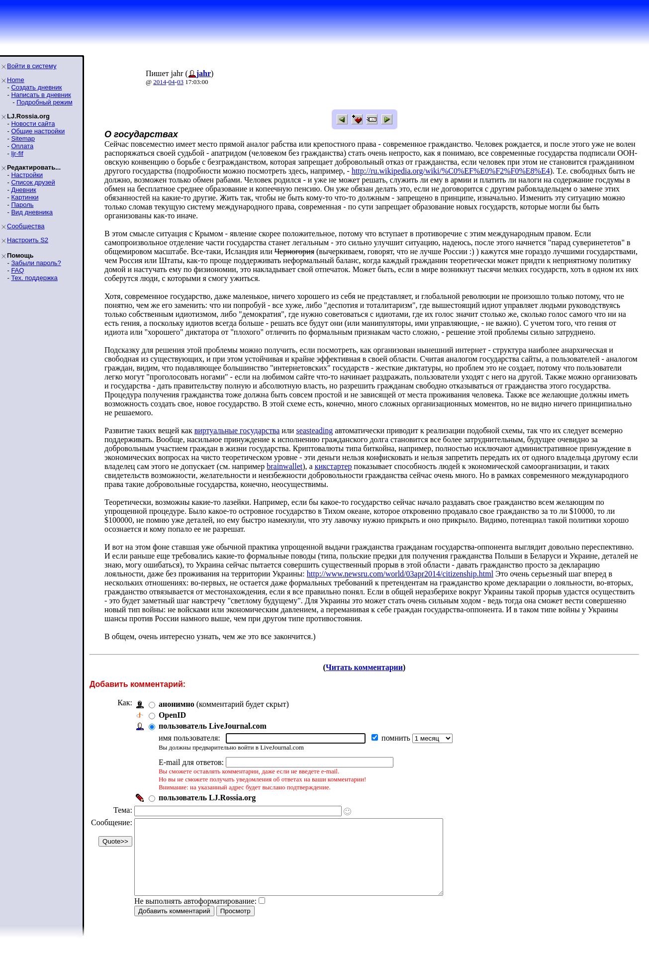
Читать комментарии (364, 667)
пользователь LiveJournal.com (213, 726)
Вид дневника (32, 212)
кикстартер (333, 466)
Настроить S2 (27, 240)
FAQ (17, 270)
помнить (396, 738)
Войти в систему (31, 66)
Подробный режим (44, 102)
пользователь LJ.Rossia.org (207, 797)
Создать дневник (36, 87)
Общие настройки (38, 131)
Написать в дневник (41, 94)
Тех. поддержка (34, 278)
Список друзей (33, 182)
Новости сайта (33, 123)
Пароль (22, 204)
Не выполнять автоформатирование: (195, 916)
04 (172, 82)
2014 (159, 82)
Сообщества (26, 226)
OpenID (172, 715)
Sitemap (23, 138)
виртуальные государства (237, 430)
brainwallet (284, 466)
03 (180, 82)
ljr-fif (17, 153)
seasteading (314, 430)
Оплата (22, 146)
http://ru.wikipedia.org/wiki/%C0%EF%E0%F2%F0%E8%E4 (451, 171)
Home (15, 80)
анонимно (176, 704)
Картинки (24, 197)
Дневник (23, 189)
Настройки (27, 175)
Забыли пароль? (36, 263)
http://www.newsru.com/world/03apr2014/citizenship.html (400, 574)
